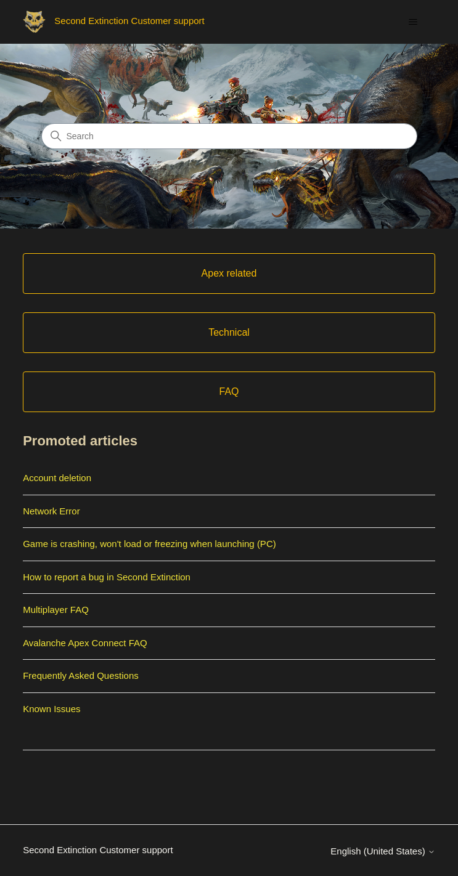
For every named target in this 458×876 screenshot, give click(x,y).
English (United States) (382, 851)
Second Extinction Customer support (98, 850)
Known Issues (51, 709)
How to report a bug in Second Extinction (106, 577)
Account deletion (57, 477)
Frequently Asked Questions (81, 675)
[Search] (229, 136)
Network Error (51, 511)
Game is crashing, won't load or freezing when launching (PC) (149, 543)
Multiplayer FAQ (56, 609)
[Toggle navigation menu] (413, 22)
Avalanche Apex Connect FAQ (85, 643)
